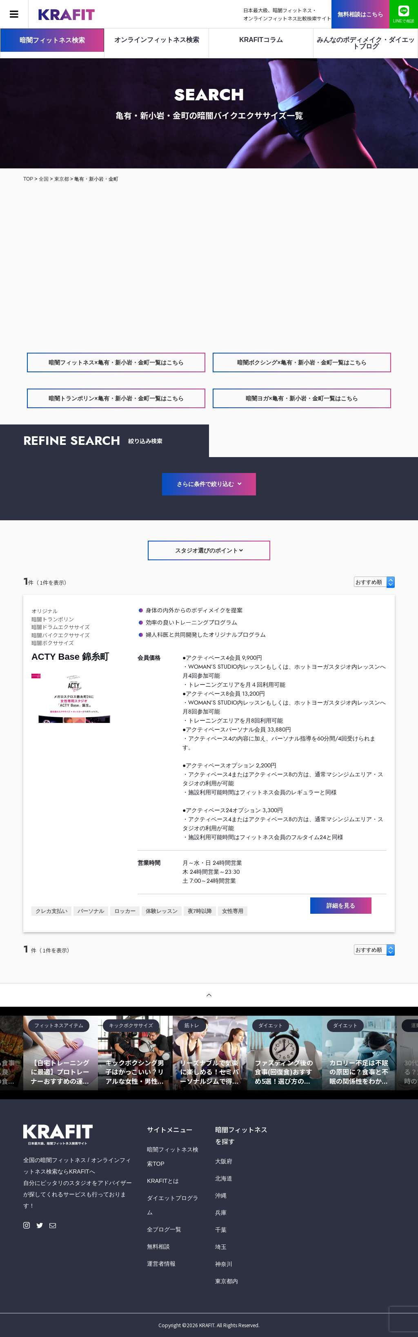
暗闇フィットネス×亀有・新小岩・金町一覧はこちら (116, 362)
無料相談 (158, 1246)
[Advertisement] (209, 267)
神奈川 (223, 1264)
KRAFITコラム (261, 39)
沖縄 (221, 1195)
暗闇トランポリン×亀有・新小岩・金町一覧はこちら (116, 398)
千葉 (221, 1230)
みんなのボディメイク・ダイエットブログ (366, 43)
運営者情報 (161, 1263)
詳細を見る (341, 905)
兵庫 (221, 1212)
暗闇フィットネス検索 (52, 40)
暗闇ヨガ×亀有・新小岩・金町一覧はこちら (302, 398)
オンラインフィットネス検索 (156, 39)
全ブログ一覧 (164, 1229)
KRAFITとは (163, 1181)
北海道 (223, 1178)
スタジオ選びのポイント (209, 550)
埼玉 (221, 1247)
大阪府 (223, 1161)
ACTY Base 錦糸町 (70, 657)
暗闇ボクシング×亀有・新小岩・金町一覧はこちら (301, 362)
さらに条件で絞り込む (209, 484)
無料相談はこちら (360, 14)
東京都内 (226, 1281)
